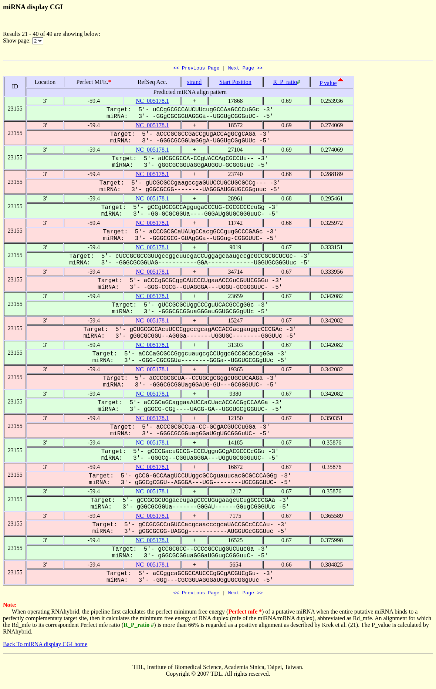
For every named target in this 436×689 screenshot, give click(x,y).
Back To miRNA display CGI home (45, 646)
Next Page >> (245, 68)
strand (194, 83)
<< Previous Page (196, 68)
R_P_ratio (285, 83)
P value (328, 84)
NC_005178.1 (152, 102)
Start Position (235, 83)
